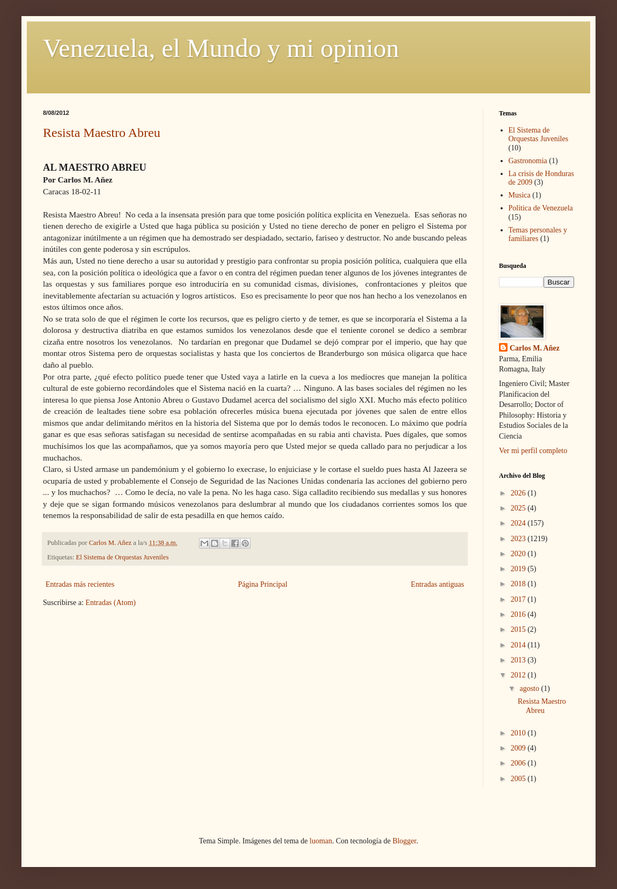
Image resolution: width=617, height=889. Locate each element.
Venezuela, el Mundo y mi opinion (221, 48)
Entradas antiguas (437, 584)
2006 (519, 763)
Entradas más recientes (80, 584)
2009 (519, 748)
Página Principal (262, 584)
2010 (519, 733)
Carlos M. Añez (535, 348)
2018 (519, 584)
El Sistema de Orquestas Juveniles (122, 557)
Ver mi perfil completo (533, 451)
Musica (520, 195)
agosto (530, 688)
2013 (519, 660)
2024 (519, 523)
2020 (519, 554)
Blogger (404, 841)
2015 (519, 629)
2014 (519, 645)
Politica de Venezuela (541, 208)
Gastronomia (528, 161)
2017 (519, 599)
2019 (519, 569)
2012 (519, 675)
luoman (321, 841)
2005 (519, 779)
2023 (519, 539)
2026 (519, 493)
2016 (519, 614)
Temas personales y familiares (538, 234)
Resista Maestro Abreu (101, 133)
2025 (519, 508)
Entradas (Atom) (110, 603)
